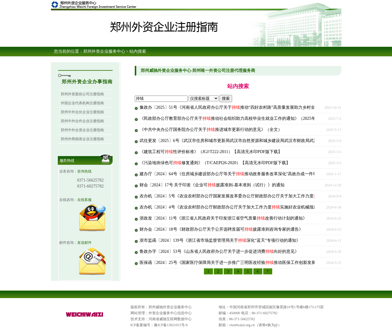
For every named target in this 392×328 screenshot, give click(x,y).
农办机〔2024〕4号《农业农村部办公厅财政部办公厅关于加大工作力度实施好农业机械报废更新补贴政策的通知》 (250, 207)
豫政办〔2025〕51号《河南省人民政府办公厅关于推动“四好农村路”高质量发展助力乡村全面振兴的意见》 (242, 107)
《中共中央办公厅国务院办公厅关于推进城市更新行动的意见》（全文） (211, 129)
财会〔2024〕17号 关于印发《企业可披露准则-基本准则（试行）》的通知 (212, 185)
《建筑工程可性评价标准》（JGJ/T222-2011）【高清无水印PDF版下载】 (211, 151)
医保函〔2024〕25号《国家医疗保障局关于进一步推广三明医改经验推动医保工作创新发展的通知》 (236, 262)
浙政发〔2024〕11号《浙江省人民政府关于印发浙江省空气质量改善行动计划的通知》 (223, 218)
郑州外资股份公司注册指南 (82, 94)
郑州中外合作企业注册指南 (82, 121)
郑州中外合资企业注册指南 (82, 130)
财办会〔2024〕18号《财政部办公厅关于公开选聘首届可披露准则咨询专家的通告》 (221, 229)
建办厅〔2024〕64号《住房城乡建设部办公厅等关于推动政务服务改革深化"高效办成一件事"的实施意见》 (242, 174)
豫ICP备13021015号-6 (171, 325)
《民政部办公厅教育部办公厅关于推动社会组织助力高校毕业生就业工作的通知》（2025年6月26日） (237, 118)
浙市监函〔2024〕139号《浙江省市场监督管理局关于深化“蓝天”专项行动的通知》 (220, 240)
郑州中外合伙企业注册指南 (82, 112)
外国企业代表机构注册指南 (82, 103)
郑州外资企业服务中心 (104, 51)
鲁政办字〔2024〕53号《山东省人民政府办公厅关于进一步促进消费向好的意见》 (219, 251)
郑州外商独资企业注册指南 (82, 139)
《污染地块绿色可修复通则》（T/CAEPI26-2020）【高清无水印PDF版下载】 (215, 163)
